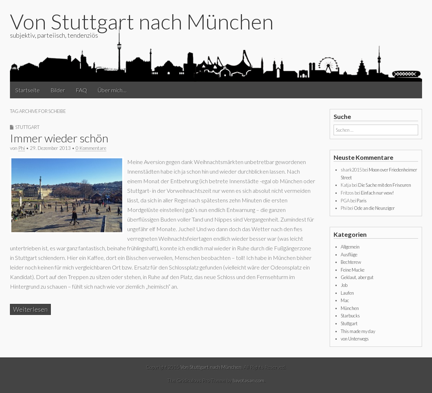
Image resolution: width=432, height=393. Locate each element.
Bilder (57, 90)
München (350, 308)
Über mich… (112, 90)
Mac (345, 300)
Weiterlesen (30, 309)
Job (344, 285)
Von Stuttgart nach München (142, 21)
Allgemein (350, 247)
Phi (21, 148)
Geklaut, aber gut (357, 277)
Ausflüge (349, 254)
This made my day (358, 331)
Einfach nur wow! (377, 193)
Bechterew (351, 262)
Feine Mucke (352, 270)
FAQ (81, 90)
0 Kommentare (91, 148)
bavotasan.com (248, 380)
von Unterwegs (355, 339)
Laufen (347, 293)
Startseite (27, 90)
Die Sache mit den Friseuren (384, 185)
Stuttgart (27, 127)
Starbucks (350, 315)
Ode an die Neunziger (374, 208)
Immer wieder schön (59, 138)
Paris (362, 200)
